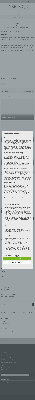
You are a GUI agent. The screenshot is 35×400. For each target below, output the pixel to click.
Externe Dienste (16, 255)
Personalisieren (17, 264)
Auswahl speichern (17, 262)
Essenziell (8, 255)
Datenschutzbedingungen (17, 266)
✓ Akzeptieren (17, 258)
